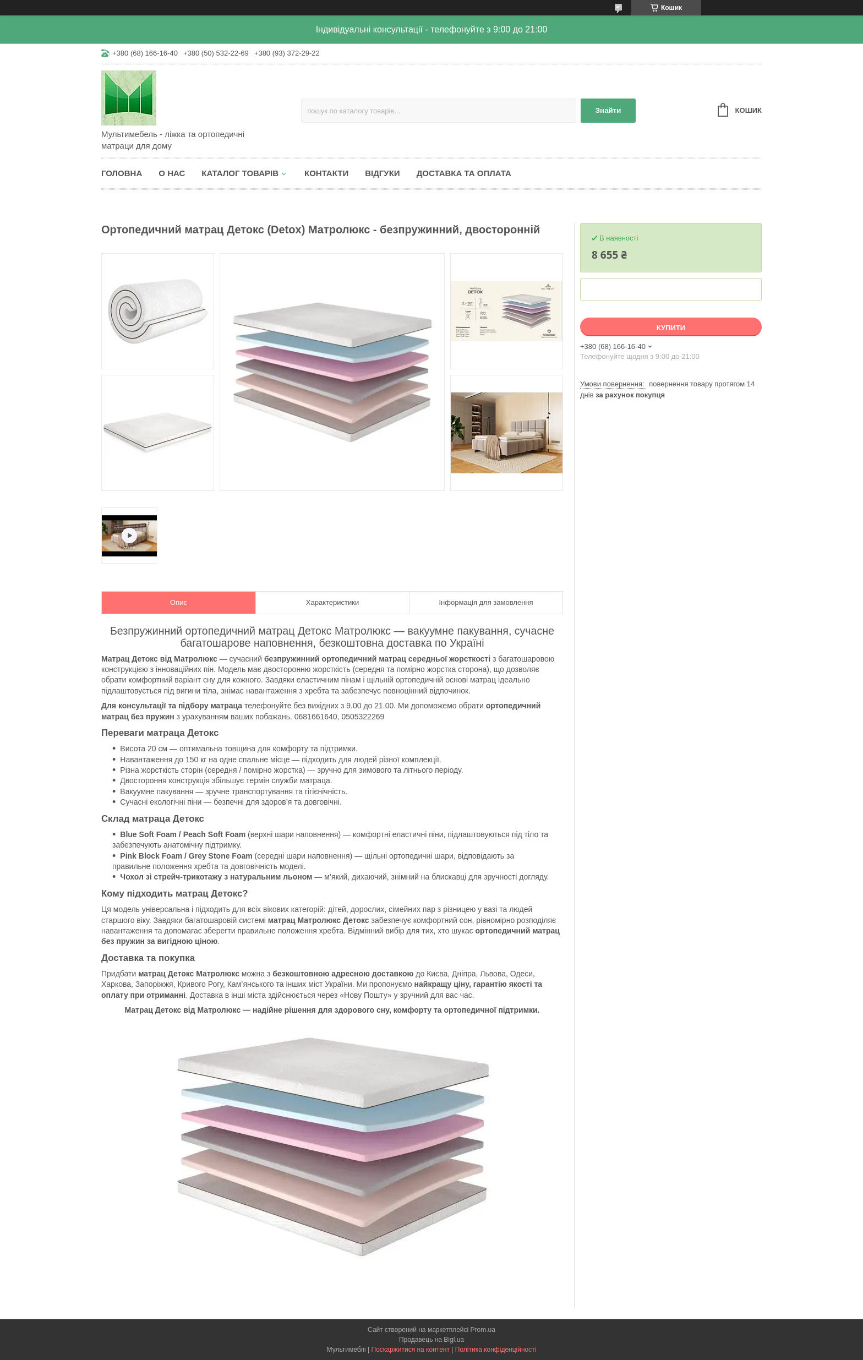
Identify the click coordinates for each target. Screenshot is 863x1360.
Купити (671, 328)
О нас (172, 173)
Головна (121, 173)
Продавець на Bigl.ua (431, 1339)
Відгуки (382, 173)
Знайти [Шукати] (608, 110)
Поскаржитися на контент (411, 1349)
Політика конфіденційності (496, 1349)
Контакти (326, 173)
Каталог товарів (239, 173)
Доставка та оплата (464, 173)
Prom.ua (483, 1330)
